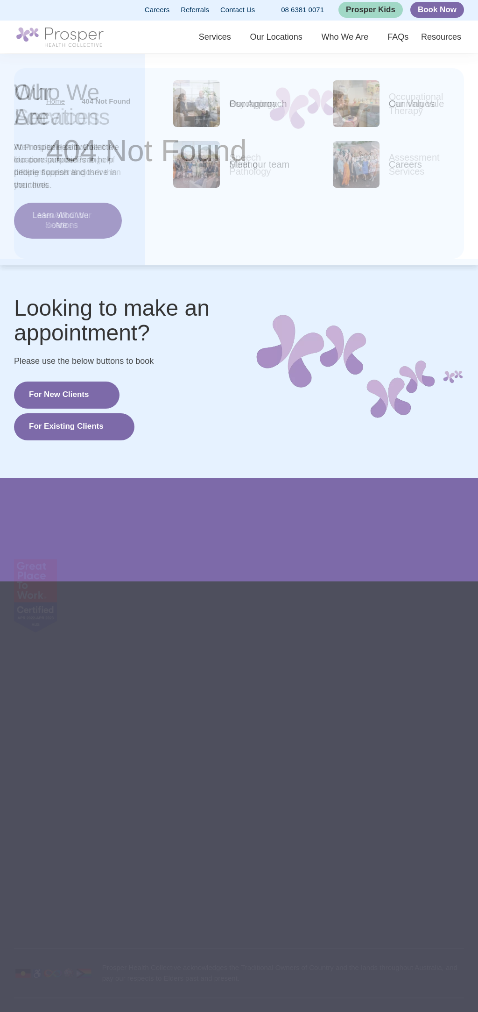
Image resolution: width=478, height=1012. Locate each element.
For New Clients (59, 394)
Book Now (437, 9)
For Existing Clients (66, 426)
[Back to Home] (59, 37)
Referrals (195, 10)
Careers (157, 10)
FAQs (406, 37)
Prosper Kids (370, 9)
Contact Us (237, 10)
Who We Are (354, 37)
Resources (444, 37)
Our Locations (287, 37)
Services (227, 37)
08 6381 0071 (295, 10)
